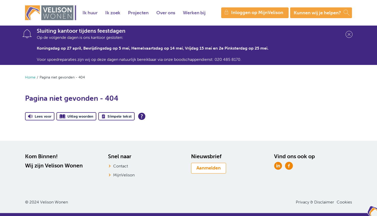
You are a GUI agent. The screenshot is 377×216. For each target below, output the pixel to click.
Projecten (138, 13)
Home (30, 77)
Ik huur (90, 13)
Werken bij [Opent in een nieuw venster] (194, 13)
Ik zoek (112, 13)
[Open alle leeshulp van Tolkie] (141, 116)
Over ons (165, 13)
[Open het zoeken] (321, 12)
